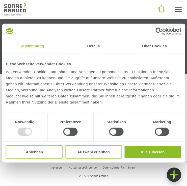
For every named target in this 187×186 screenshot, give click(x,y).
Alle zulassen (153, 152)
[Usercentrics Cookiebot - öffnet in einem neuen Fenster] (159, 31)
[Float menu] (174, 174)
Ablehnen (34, 152)
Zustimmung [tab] (32, 46)
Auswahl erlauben (93, 152)
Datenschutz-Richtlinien (119, 168)
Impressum (57, 168)
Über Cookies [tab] (154, 46)
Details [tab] (93, 46)
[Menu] (178, 9)
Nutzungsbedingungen (84, 168)
